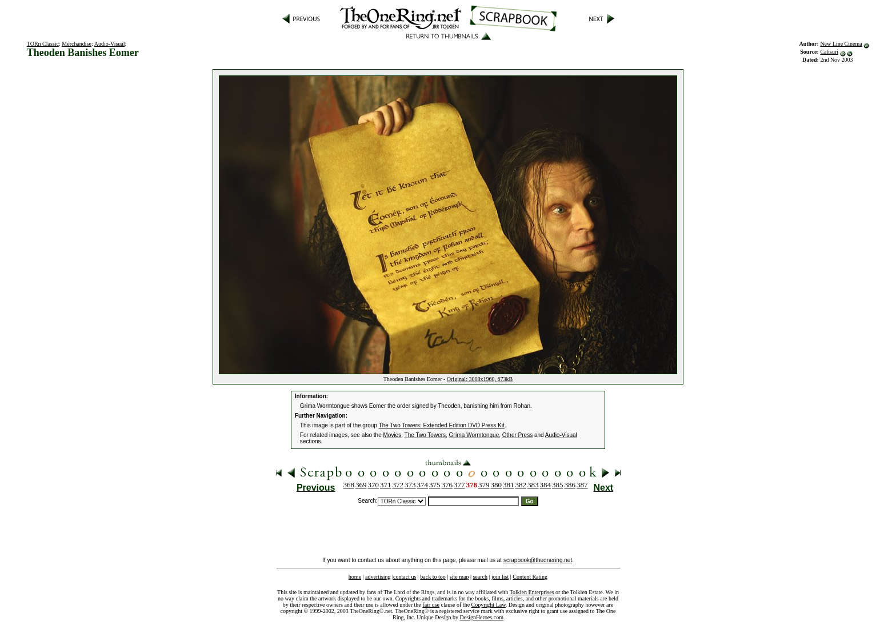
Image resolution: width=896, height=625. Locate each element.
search (480, 577)
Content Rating (530, 577)
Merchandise (76, 44)
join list (500, 577)
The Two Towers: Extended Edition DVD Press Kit (442, 425)
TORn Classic (43, 44)
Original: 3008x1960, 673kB (480, 379)
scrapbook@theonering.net (537, 560)
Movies (392, 435)
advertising (377, 577)
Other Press (517, 435)
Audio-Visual (109, 44)
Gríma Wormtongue (474, 435)
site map (459, 577)
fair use (430, 605)
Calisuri (829, 52)
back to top (432, 577)
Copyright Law (488, 605)
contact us (404, 577)
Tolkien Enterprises (532, 592)
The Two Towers (425, 435)
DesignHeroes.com (481, 617)
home (355, 577)
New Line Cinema (841, 44)
